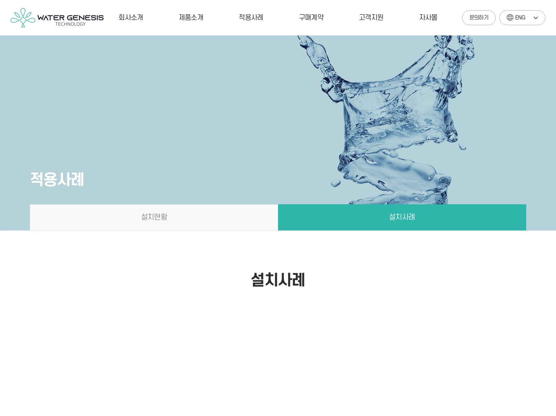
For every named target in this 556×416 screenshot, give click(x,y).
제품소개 (191, 18)
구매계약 (311, 18)
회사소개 (130, 18)
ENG (516, 16)
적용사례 (251, 18)
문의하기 (478, 18)
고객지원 (371, 18)
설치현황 (154, 217)
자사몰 (428, 18)
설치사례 (402, 217)
